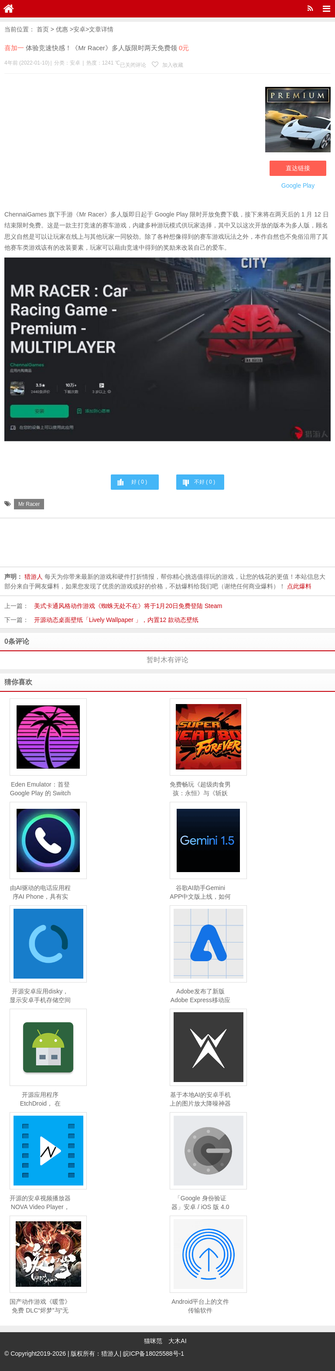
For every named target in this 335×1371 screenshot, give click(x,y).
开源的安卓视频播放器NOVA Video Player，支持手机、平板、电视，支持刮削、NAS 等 (40, 1203)
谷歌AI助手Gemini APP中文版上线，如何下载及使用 (200, 892)
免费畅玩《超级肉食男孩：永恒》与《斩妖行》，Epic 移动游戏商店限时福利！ (200, 789)
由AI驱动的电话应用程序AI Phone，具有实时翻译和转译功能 (40, 892)
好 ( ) (139, 482)
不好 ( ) (204, 482)
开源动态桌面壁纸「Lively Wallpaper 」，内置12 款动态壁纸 (116, 619)
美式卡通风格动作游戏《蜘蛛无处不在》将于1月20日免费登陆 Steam (128, 605)
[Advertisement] (132, 143)
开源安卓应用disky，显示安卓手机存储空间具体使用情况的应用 (40, 996)
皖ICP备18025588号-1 (153, 1353)
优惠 (62, 29)
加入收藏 (167, 65)
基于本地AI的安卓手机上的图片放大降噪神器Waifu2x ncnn (200, 1099)
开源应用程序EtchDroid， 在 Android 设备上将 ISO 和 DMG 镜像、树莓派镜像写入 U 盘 (40, 1099)
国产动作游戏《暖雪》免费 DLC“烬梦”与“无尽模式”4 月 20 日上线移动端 (40, 1306)
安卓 (79, 29)
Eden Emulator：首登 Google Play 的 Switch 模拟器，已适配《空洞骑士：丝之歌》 (40, 789)
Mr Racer (29, 504)
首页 (43, 29)
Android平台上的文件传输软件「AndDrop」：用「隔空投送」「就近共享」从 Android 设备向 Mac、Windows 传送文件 (200, 1306)
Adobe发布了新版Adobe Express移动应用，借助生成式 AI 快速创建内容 (200, 996)
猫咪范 (153, 1340)
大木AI (177, 1340)
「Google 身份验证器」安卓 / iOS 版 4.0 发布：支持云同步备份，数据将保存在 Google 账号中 (200, 1203)
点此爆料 (299, 586)
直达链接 (298, 167)
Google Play (297, 185)
